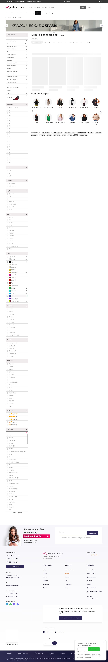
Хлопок (11, 217)
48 (9, 126)
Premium (23, 13)
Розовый (18, 275)
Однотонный (12, 332)
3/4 (10, 199)
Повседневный (13, 343)
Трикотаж (11, 235)
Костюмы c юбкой (17, 49)
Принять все (94, 649)
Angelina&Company (14, 483)
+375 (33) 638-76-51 (12, 555)
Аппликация (12, 385)
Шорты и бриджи (17, 93)
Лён (10, 220)
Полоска (11, 314)
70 (9, 154)
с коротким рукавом (70, 132)
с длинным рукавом (57, 132)
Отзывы (89, 13)
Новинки (14, 13)
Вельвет (11, 243)
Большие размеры (30, 13)
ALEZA (11, 449)
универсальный (13, 107)
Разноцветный (18, 301)
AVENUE (11, 507)
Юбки (17, 52)
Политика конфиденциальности (92, 597)
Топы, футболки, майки (17, 88)
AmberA (11, 457)
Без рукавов (12, 204)
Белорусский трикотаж (48, 556)
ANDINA (11, 475)
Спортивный (12, 351)
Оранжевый (18, 272)
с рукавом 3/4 (46, 132)
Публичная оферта (92, 587)
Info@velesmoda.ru (12, 586)
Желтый (12, 270)
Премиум (11, 356)
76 (9, 162)
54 (9, 133)
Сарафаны (17, 85)
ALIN (10, 454)
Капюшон (11, 369)
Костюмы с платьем (17, 63)
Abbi (10, 435)
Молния (11, 366)
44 (9, 120)
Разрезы (11, 364)
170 (10, 175)
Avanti (10, 504)
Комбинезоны (10, 74)
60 (9, 141)
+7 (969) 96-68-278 (12, 559)
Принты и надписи (14, 335)
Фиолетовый (13, 298)
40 (9, 115)
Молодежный (12, 353)
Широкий (11, 207)
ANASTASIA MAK (13, 472)
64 (9, 147)
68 (9, 152)
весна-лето (12, 183)
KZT (50, 643)
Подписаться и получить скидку (70, 618)
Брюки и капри (17, 57)
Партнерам (46, 587)
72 (9, 157)
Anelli (10, 481)
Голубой (18, 293)
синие (75, 135)
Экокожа (11, 230)
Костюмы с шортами (17, 79)
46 (9, 123)
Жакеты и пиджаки (17, 66)
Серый (18, 259)
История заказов (91, 573)
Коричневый (13, 285)
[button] (100, 111)
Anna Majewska (13, 488)
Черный (18, 262)
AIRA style (12, 443)
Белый (18, 256)
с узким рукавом (81, 132)
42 (9, 118)
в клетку (49, 135)
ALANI (12, 446)
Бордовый (13, 283)
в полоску (42, 135)
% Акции (38, 13)
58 (9, 139)
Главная (45, 570)
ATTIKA (11, 499)
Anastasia (11, 470)
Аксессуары (17, 97)
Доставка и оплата (97, 13)
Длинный (11, 194)
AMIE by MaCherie (14, 462)
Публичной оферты (75, 537)
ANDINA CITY (14, 478)
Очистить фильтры (17, 512)
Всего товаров (17, 38)
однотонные (57, 135)
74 (9, 160)
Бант (10, 387)
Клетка (11, 311)
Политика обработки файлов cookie (94, 592)
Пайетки (11, 371)
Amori (10, 464)
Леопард (11, 322)
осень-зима (12, 186)
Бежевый (12, 267)
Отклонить (82, 649)
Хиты (18, 13)
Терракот (12, 277)
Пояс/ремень (12, 377)
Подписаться (92, 533)
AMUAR (11, 467)
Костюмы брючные (17, 46)
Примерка (89, 580)
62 (9, 144)
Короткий (11, 201)
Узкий (10, 209)
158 (10, 170)
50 (9, 128)
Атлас (10, 248)
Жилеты (17, 68)
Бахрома (11, 374)
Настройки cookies (88, 657)
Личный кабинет (91, 570)
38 (9, 112)
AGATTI (12, 440)
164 (10, 173)
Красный (12, 280)
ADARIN (11, 438)
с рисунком (34, 135)
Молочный (13, 264)
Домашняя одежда (11, 82)
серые (64, 135)
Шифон (11, 228)
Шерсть (11, 222)
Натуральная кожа (14, 246)
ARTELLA (11, 494)
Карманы (11, 406)
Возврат (89, 584)
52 (9, 131)
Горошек (11, 319)
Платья (17, 43)
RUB (54, 643)
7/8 (10, 196)
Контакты (45, 580)
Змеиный (11, 324)
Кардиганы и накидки (17, 71)
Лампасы (11, 403)
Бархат (11, 241)
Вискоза (11, 225)
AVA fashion (12, 502)
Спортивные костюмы (17, 77)
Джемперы (17, 60)
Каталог (8, 13)
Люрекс (11, 233)
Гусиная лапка (13, 330)
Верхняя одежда (17, 41)
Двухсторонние (13, 382)
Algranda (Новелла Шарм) (17, 451)
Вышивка (11, 395)
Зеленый (18, 288)
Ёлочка (11, 317)
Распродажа (45, 13)
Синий (18, 296)
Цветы (10, 309)
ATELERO (13, 497)
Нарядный (12, 345)
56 (9, 136)
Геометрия (12, 327)
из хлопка (90, 132)
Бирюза (18, 291)
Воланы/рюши (13, 392)
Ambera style (12, 459)
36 (9, 110)
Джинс (10, 238)
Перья (10, 379)
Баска (10, 390)
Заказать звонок (15, 566)
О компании (46, 584)
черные (70, 135)
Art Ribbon (12, 491)
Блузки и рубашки (17, 55)
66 (9, 149)
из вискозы (98, 132)
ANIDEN (11, 486)
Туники (9, 90)
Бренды (51, 13)
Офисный (11, 348)
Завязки (11, 398)
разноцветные (83, 135)
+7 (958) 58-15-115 (12, 562)
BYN (45, 643)
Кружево (11, 400)
